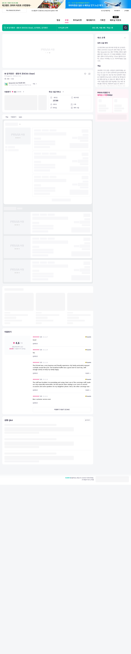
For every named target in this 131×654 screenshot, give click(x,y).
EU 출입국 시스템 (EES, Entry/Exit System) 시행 (45, 10)
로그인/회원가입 (105, 10)
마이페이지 (117, 10)
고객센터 (126, 10)
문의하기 (87, 420)
